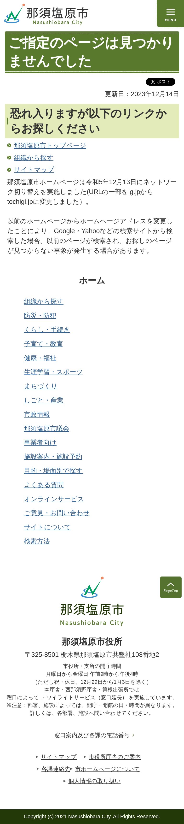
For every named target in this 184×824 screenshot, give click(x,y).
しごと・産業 (43, 400)
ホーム (92, 280)
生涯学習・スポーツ (53, 372)
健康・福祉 (40, 358)
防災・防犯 (40, 315)
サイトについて (47, 527)
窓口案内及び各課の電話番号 (92, 735)
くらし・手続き (47, 329)
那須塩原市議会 (46, 428)
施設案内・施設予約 (53, 456)
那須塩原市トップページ (50, 145)
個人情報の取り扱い (94, 781)
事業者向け (40, 442)
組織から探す (33, 157)
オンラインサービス (54, 499)
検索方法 (37, 541)
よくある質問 (44, 485)
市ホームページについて (107, 769)
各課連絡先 (55, 769)
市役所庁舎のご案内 (115, 756)
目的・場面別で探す (53, 470)
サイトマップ (34, 169)
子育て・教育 (43, 343)
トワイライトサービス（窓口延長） (84, 697)
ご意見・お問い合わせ (57, 513)
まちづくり (41, 386)
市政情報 (37, 414)
